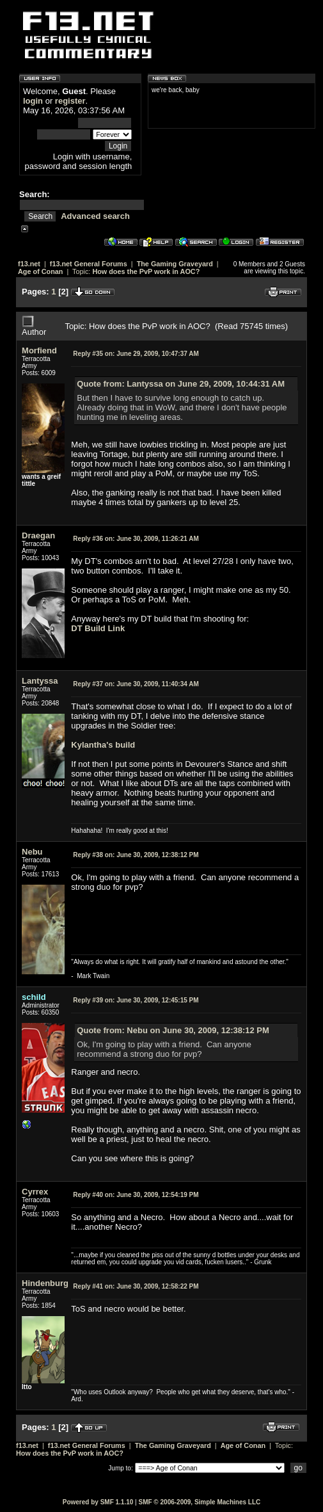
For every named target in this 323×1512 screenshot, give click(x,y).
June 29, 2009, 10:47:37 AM (135, 353)
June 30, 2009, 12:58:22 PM (135, 1286)
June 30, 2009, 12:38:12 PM (135, 854)
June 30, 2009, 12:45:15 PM (135, 1000)
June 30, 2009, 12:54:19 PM (135, 1194)
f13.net (29, 264)
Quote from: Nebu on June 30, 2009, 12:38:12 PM (173, 1030)
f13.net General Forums (88, 264)
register (70, 101)
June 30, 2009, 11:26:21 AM (135, 538)
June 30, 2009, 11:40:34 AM (135, 684)
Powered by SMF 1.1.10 (98, 1502)
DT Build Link (98, 628)
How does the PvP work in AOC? (146, 271)
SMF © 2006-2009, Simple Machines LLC (199, 1502)
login (33, 101)
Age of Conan (40, 271)
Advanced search (95, 216)
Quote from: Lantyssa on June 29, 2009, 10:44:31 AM (181, 384)
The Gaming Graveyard (175, 264)
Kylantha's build (103, 745)
